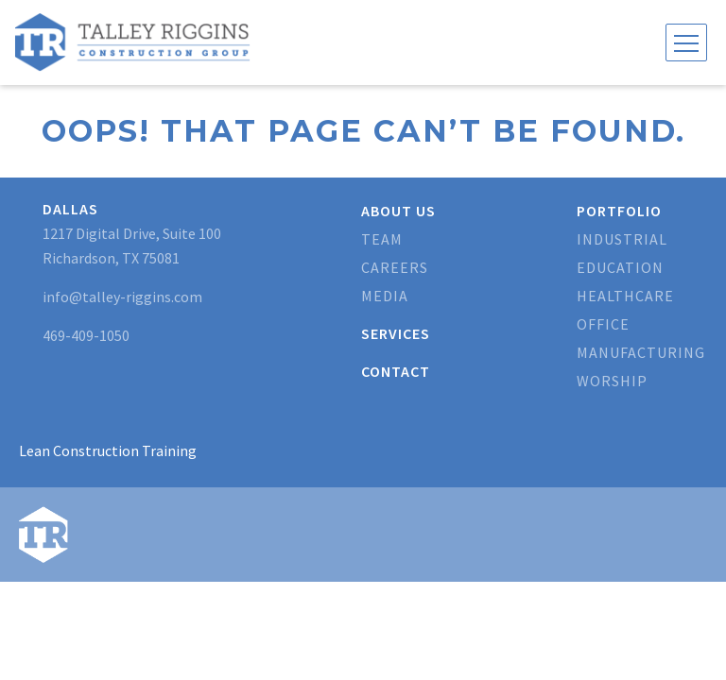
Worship (612, 380)
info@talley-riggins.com (122, 296)
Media (384, 295)
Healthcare (625, 295)
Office (603, 323)
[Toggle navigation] (686, 42)
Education (620, 267)
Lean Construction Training (108, 450)
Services (395, 333)
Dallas (70, 208)
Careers (394, 267)
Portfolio (619, 210)
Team (382, 239)
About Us (398, 210)
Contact (395, 371)
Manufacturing (641, 352)
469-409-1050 (86, 335)
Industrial (622, 239)
